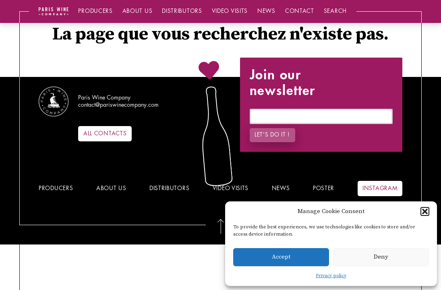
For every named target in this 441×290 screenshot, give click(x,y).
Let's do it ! (272, 134)
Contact (299, 11)
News (266, 11)
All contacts (104, 133)
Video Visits (230, 11)
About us (137, 11)
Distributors (182, 11)
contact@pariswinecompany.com (118, 105)
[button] (425, 211)
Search (335, 11)
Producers (95, 11)
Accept (281, 257)
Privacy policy (331, 276)
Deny (381, 257)
